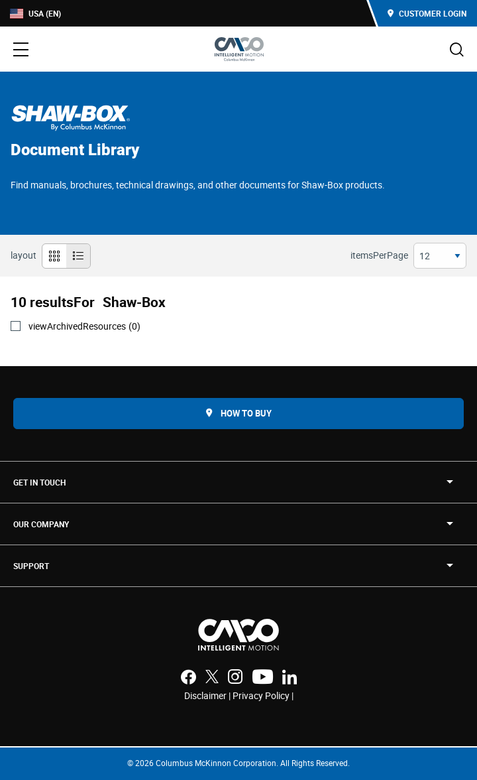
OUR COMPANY (41, 524)
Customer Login (427, 13)
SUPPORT (31, 565)
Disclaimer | (208, 695)
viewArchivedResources (84, 326)
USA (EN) (35, 14)
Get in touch (39, 482)
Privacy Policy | (263, 695)
